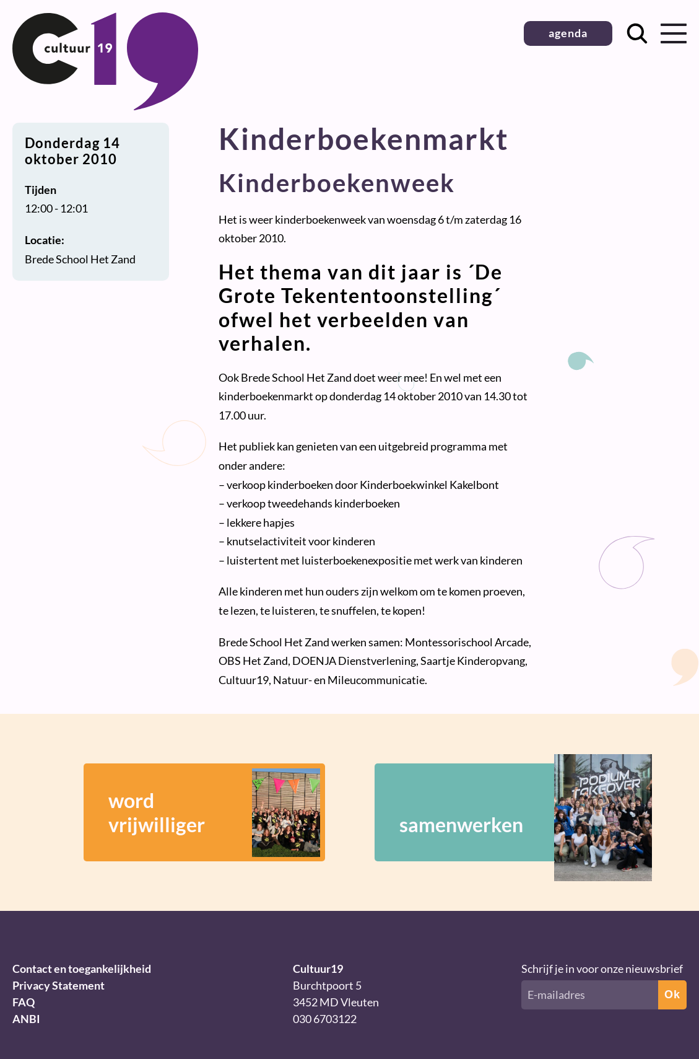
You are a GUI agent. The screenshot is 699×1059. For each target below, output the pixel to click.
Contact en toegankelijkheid (81, 968)
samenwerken (507, 812)
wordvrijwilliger (214, 812)
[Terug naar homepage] (105, 106)
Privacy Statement (58, 985)
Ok (672, 994)
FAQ (23, 1002)
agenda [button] (568, 33)
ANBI (26, 1019)
